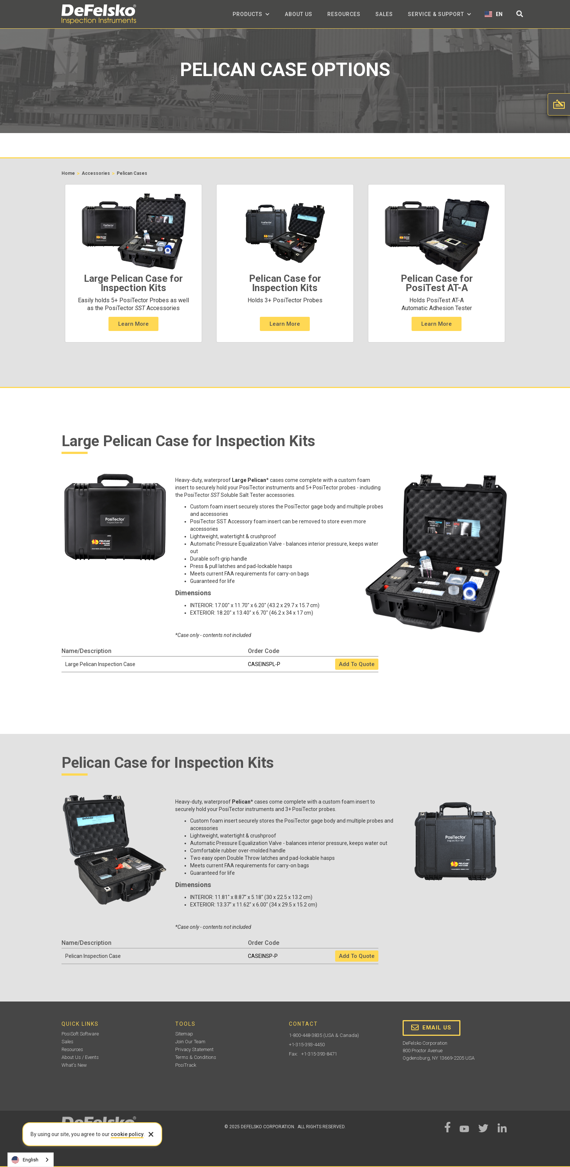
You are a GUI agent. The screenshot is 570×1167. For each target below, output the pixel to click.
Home (68, 173)
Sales (384, 14)
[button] (251, 14)
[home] (99, 14)
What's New (74, 1065)
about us (298, 14)
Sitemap (184, 1034)
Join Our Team (190, 1041)
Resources (343, 14)
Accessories (96, 173)
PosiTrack (185, 1065)
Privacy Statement (194, 1049)
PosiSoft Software (80, 1034)
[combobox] (30, 1159)
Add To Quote (357, 664)
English (25, 1159)
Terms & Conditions (195, 1057)
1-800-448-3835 (305, 1035)
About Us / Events (80, 1057)
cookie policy (127, 1134)
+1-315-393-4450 (307, 1044)
